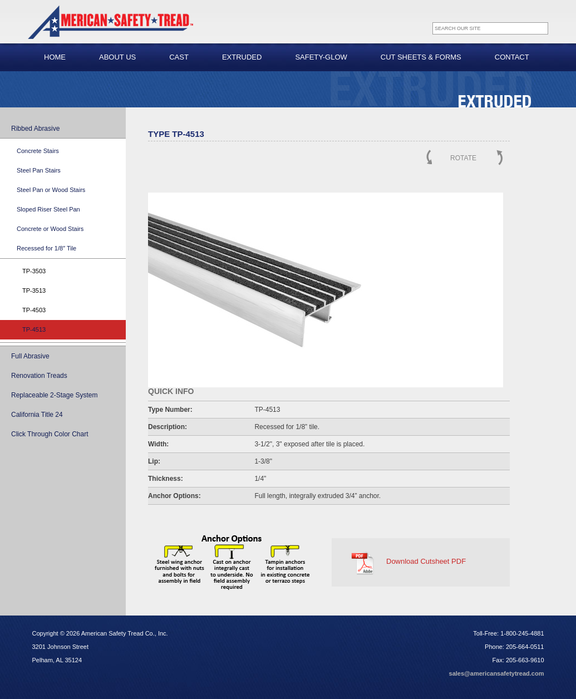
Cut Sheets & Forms (421, 57)
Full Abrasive (30, 356)
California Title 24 (37, 415)
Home (55, 57)
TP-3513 (34, 290)
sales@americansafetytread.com (496, 673)
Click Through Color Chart (49, 434)
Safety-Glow (321, 57)
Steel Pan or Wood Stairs (51, 189)
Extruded (242, 57)
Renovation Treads (39, 376)
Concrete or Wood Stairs (50, 228)
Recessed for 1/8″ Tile (46, 248)
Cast (179, 57)
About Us (117, 57)
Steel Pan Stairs (39, 170)
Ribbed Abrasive (35, 128)
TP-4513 (34, 329)
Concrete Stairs (38, 150)
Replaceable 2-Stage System (54, 395)
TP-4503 (34, 310)
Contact (512, 57)
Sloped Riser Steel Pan (48, 209)
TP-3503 (34, 271)
